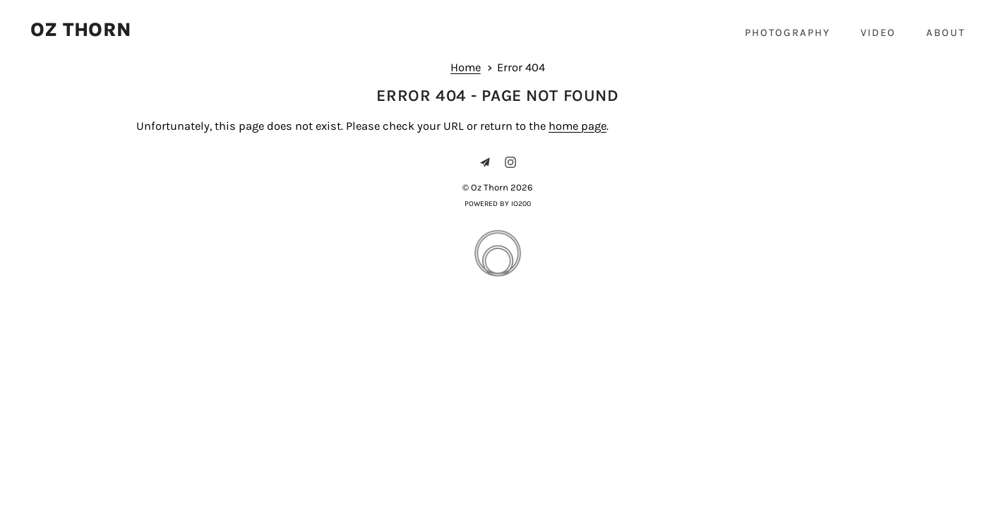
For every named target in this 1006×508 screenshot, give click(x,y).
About (945, 32)
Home (465, 67)
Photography (787, 32)
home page (577, 126)
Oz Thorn (80, 30)
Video (878, 32)
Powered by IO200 (498, 203)
